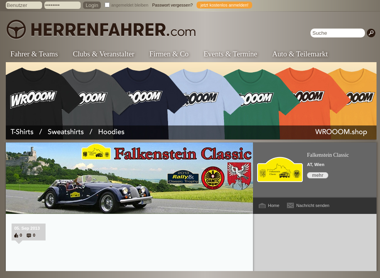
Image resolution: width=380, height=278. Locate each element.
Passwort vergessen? (172, 5)
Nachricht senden (312, 205)
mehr (317, 175)
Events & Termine (230, 54)
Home (273, 205)
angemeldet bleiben (129, 5)
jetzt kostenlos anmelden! (224, 5)
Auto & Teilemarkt (300, 54)
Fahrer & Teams (34, 54)
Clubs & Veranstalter (103, 54)
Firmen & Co (168, 54)
